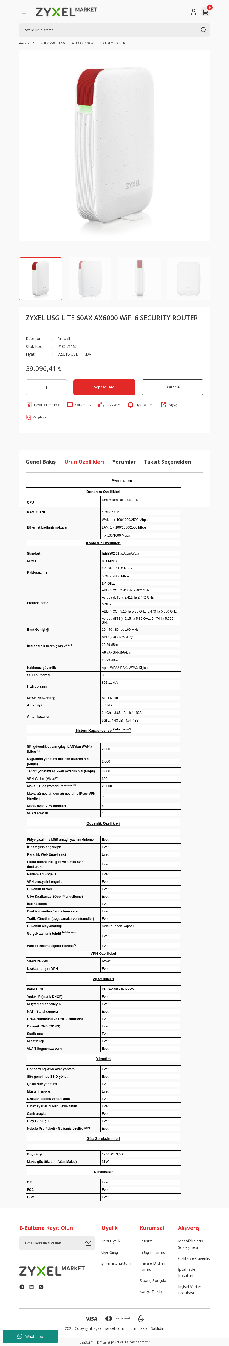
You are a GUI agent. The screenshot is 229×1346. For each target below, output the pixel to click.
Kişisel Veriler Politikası (189, 1289)
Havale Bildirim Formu (153, 1266)
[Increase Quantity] (61, 387)
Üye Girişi (109, 1252)
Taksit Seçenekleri (167, 461)
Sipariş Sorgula (153, 1280)
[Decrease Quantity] (31, 387)
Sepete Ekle (104, 386)
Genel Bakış (41, 461)
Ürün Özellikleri (84, 461)
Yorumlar (124, 461)
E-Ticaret (103, 1342)
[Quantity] (46, 387)
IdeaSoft (86, 1342)
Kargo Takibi (151, 1291)
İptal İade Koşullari (186, 1272)
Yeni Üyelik (110, 1241)
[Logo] (66, 12)
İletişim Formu (152, 1252)
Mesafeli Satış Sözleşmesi (190, 1244)
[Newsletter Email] (57, 1243)
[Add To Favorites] (43, 404)
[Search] (114, 30)
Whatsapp (30, 1336)
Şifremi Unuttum (116, 1263)
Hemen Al (173, 386)
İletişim (146, 1241)
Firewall (64, 338)
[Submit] (90, 1243)
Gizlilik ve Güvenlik (194, 1258)
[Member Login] (193, 11)
